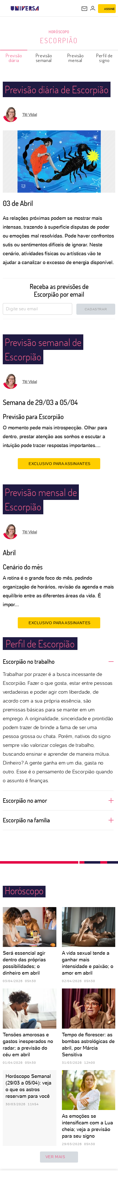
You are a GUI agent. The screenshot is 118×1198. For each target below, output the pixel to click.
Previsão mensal (75, 57)
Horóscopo (59, 31)
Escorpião (59, 40)
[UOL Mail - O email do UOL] (84, 8)
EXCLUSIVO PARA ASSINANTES (59, 463)
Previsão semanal (44, 57)
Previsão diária (14, 57)
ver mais (59, 1157)
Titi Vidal (29, 114)
